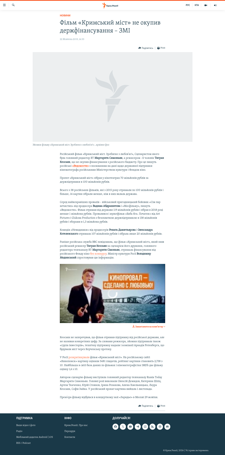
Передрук (69, 431)
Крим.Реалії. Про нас (76, 425)
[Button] (145, 48)
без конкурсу (98, 253)
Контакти (69, 437)
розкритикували (79, 357)
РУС (188, 5)
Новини (65, 15)
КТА (197, 5)
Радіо (19, 431)
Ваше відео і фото (25, 425)
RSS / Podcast (23, 443)
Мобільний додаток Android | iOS (34, 437)
